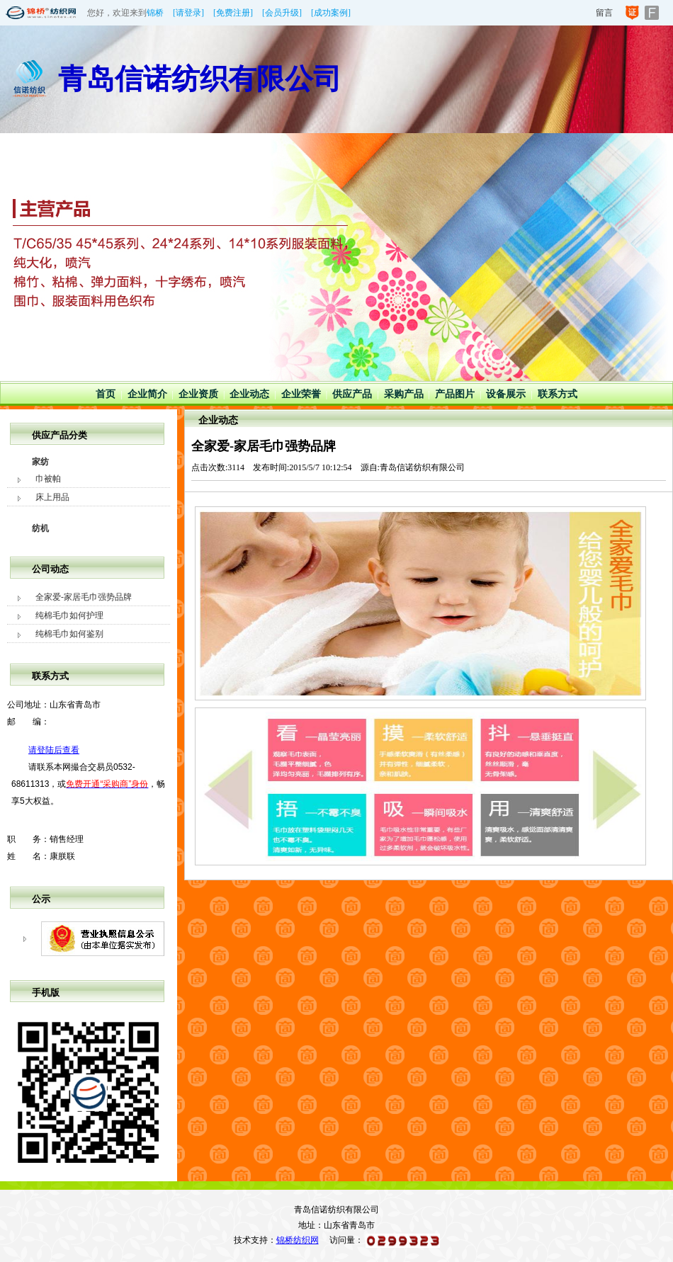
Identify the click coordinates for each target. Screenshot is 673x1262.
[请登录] (188, 13)
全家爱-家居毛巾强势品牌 (83, 597)
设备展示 (506, 394)
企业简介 (147, 394)
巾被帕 (48, 479)
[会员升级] (282, 13)
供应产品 (352, 394)
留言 (604, 13)
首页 (105, 394)
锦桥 (155, 13)
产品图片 (455, 394)
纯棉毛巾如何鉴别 (69, 634)
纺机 (40, 528)
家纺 (40, 462)
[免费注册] (233, 13)
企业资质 (198, 394)
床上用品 (52, 497)
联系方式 (557, 394)
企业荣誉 (301, 394)
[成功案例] (331, 13)
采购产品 (404, 394)
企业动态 (249, 394)
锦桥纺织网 (297, 1240)
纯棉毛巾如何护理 (69, 615)
